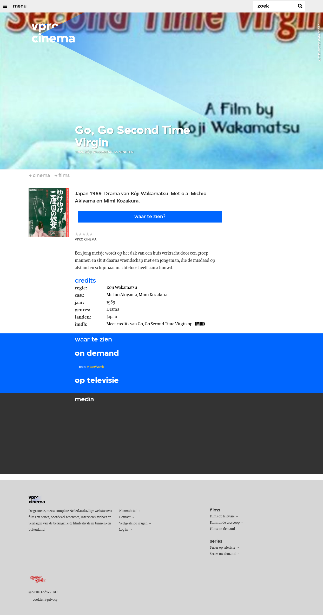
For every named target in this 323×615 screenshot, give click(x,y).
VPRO (53, 592)
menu (20, 6)
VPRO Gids (40, 592)
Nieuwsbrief (127, 511)
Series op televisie (222, 548)
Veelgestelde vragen (133, 523)
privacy (52, 600)
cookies (38, 600)
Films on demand (222, 529)
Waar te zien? (150, 216)
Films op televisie (222, 516)
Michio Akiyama (122, 295)
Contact (124, 517)
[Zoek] (275, 6)
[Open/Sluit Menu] (5, 6)
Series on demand (222, 554)
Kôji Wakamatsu (122, 287)
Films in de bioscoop (225, 523)
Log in (123, 530)
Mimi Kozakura (153, 295)
